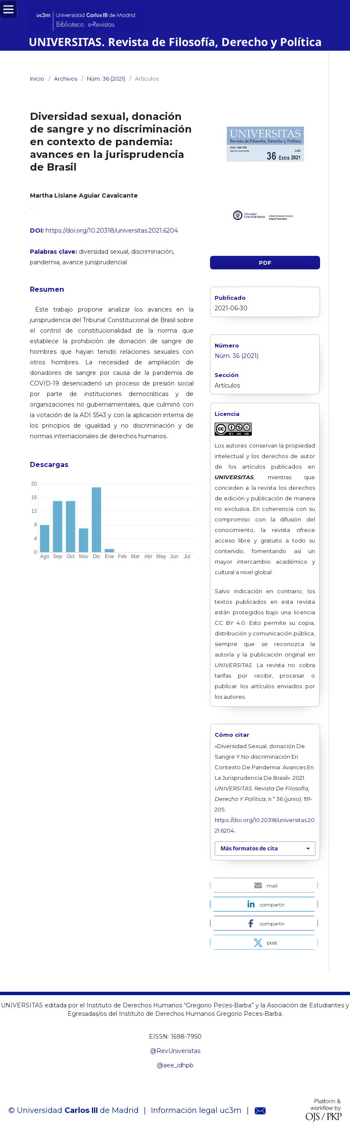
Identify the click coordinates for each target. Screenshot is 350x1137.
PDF (265, 262)
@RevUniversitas (175, 1051)
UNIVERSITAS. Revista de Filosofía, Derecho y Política (175, 41)
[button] (264, 885)
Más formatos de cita (249, 848)
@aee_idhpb (175, 1065)
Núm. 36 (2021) (106, 78)
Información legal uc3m (196, 1110)
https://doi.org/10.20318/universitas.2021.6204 (112, 230)
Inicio (37, 78)
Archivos (65, 78)
